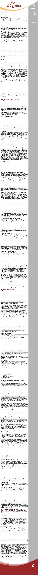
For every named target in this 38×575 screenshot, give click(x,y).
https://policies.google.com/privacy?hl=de (7, 456)
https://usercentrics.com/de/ (7, 338)
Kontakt (34, 23)
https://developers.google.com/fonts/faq (7, 455)
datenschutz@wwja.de (6, 170)
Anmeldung (34, 22)
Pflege (5, 568)
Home (5, 567)
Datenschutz (34, 26)
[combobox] (32, 8)
